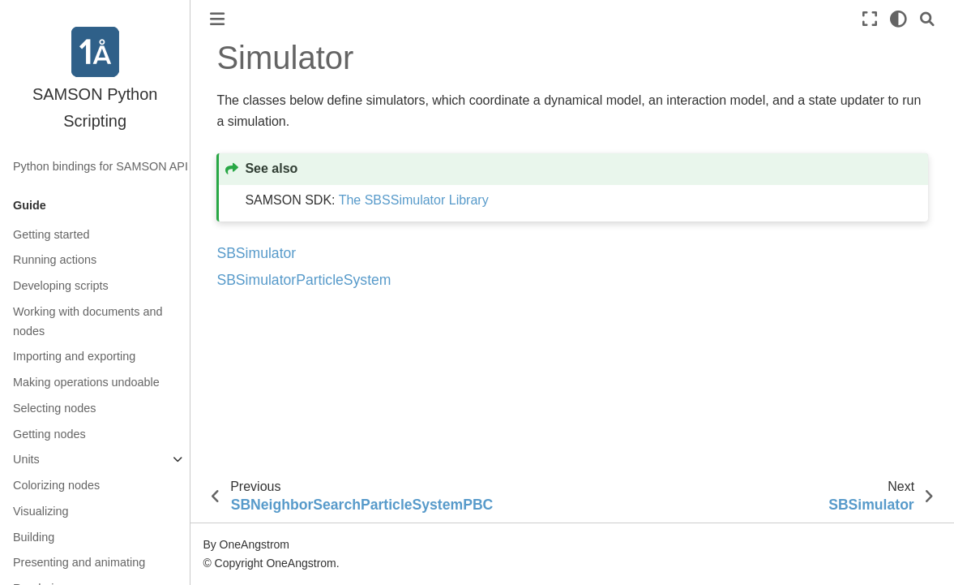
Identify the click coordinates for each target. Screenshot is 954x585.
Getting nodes (49, 434)
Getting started (51, 234)
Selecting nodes (54, 408)
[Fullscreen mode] (869, 19)
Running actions (54, 259)
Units (26, 459)
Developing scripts (61, 285)
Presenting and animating (79, 562)
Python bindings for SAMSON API (100, 166)
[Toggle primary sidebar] (217, 19)
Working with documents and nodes (88, 321)
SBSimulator (256, 253)
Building (33, 537)
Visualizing (41, 511)
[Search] (927, 19)
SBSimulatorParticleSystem (303, 280)
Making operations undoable (86, 382)
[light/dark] (898, 19)
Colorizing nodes (56, 485)
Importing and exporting (74, 356)
